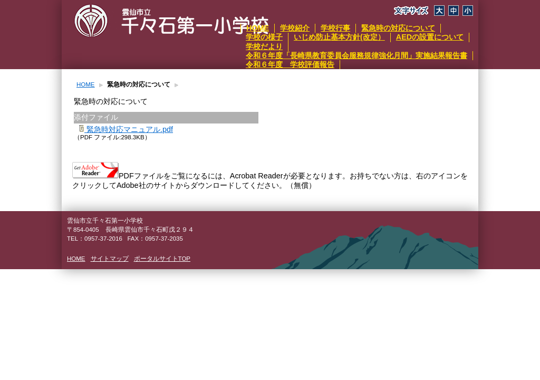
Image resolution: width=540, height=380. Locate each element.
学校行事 (335, 28)
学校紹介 (295, 28)
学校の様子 (264, 37)
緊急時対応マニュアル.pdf (126, 129)
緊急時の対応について (398, 28)
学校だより (264, 46)
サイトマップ (110, 258)
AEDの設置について (430, 37)
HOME (257, 28)
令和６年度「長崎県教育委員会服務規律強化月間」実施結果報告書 (356, 55)
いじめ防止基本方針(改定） (339, 37)
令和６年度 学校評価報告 (290, 64)
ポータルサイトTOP (162, 258)
